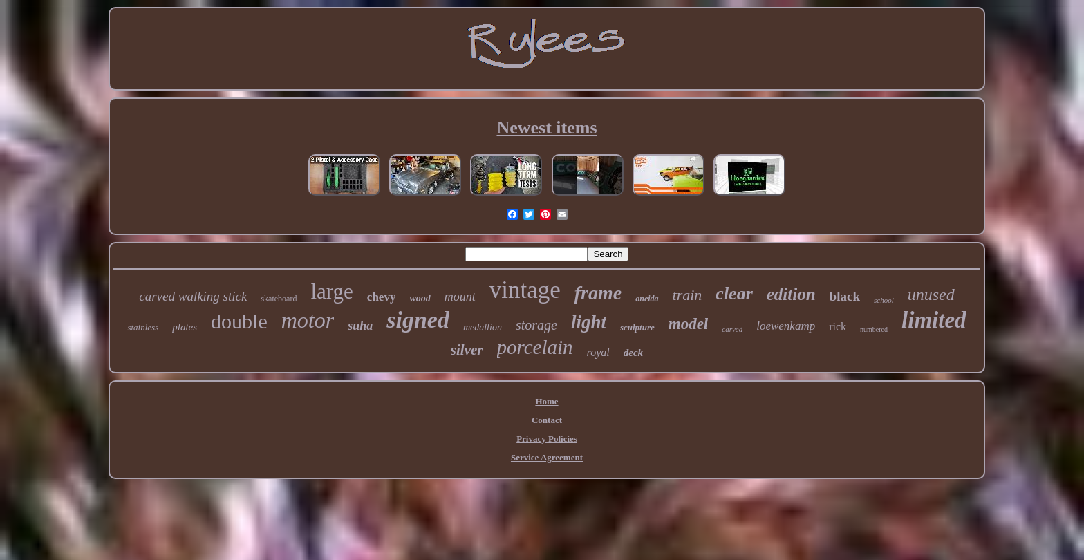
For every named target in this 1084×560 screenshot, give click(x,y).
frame (598, 293)
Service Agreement (547, 457)
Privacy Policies (546, 438)
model (689, 324)
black (845, 296)
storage (536, 325)
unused (931, 295)
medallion (482, 327)
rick (837, 327)
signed (417, 320)
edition (791, 294)
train (687, 295)
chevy (381, 297)
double (239, 321)
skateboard (279, 299)
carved (732, 329)
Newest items (546, 128)
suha (360, 326)
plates (184, 327)
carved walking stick (193, 296)
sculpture (637, 327)
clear (734, 293)
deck (633, 352)
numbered (874, 329)
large (331, 291)
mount (460, 297)
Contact (547, 420)
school (884, 300)
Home (546, 401)
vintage (525, 290)
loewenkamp (785, 326)
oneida (646, 299)
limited (933, 320)
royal (598, 352)
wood (419, 298)
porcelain (535, 347)
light (588, 322)
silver (467, 350)
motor (307, 320)
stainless (142, 327)
